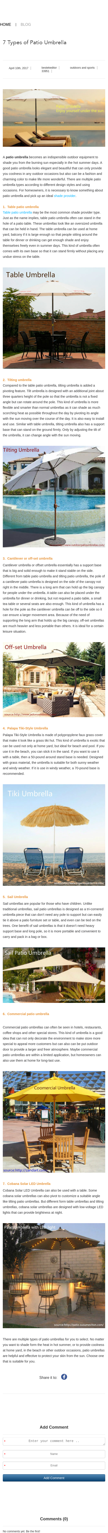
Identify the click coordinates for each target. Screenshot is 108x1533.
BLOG (26, 24)
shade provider (64, 196)
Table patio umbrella (18, 212)
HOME (5, 24)
